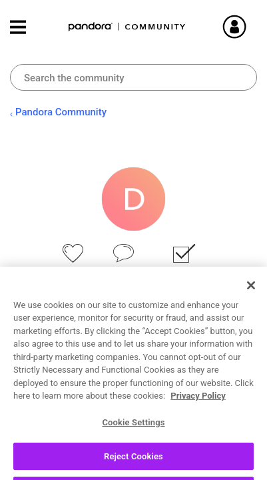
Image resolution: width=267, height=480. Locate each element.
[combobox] (133, 77)
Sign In (250, 26)
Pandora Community (127, 27)
